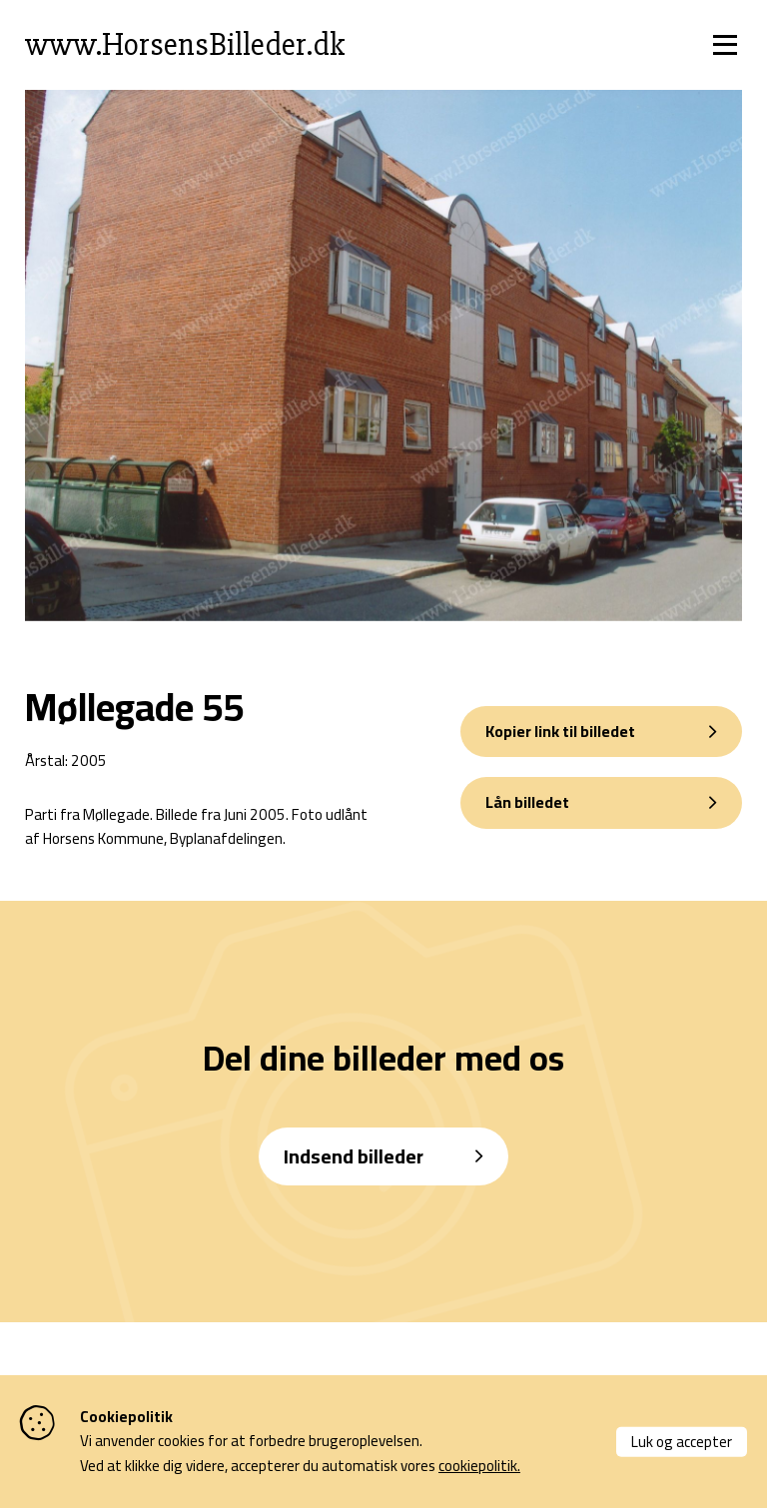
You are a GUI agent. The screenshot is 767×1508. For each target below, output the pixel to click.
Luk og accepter (681, 1440)
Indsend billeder (353, 1155)
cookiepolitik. (479, 1465)
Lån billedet (527, 802)
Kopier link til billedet (560, 731)
